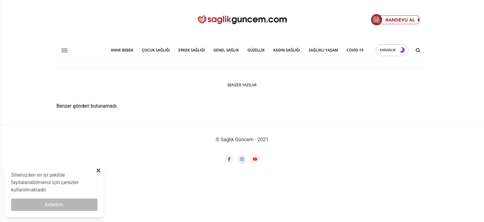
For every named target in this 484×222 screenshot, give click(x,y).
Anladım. (54, 205)
